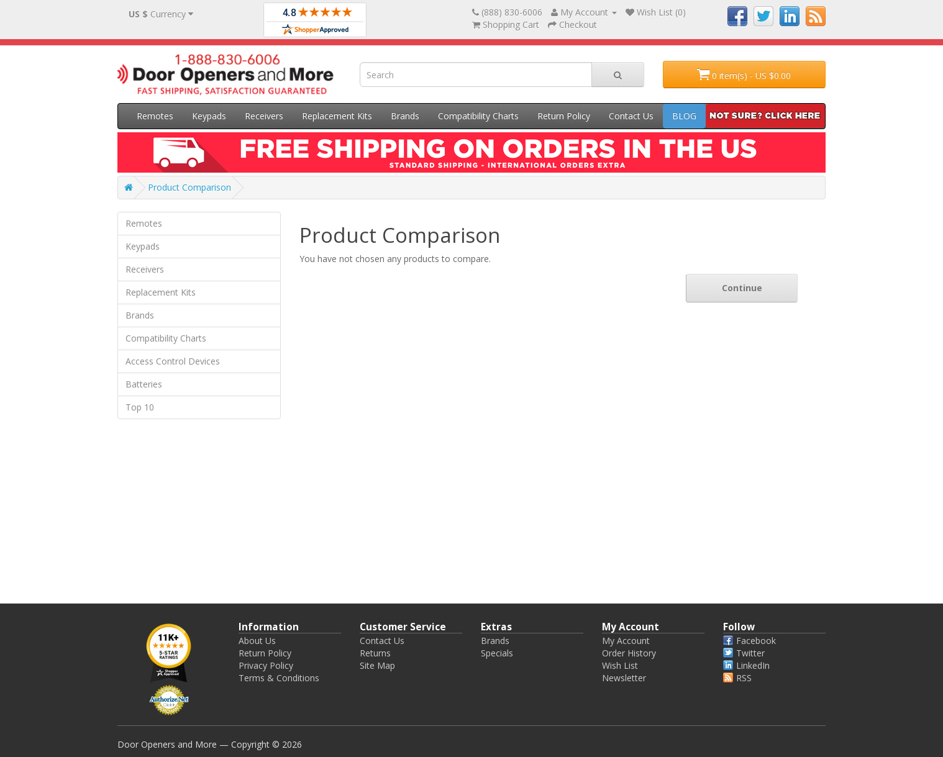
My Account (626, 640)
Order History (629, 653)
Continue (742, 288)
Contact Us (631, 116)
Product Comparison (189, 187)
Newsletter (624, 678)
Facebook (749, 640)
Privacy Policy (266, 665)
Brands (405, 116)
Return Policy (563, 116)
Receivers (264, 116)
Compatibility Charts (478, 116)
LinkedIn (746, 665)
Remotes (155, 116)
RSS (737, 678)
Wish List (620, 665)
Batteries (143, 384)
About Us (257, 640)
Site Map (377, 665)
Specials (497, 653)
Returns (375, 653)
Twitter (744, 653)
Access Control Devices (172, 361)
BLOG (684, 116)
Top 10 (139, 407)
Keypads (209, 116)
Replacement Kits (337, 116)
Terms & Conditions (279, 678)
